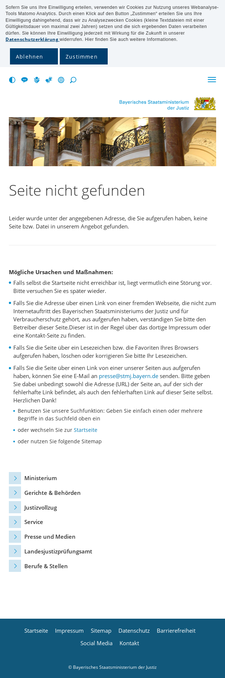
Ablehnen (30, 56)
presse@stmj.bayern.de (128, 376)
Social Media (96, 643)
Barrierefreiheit (176, 630)
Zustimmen (82, 56)
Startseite (85, 429)
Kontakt (129, 643)
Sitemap (101, 630)
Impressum (69, 630)
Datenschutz (134, 630)
